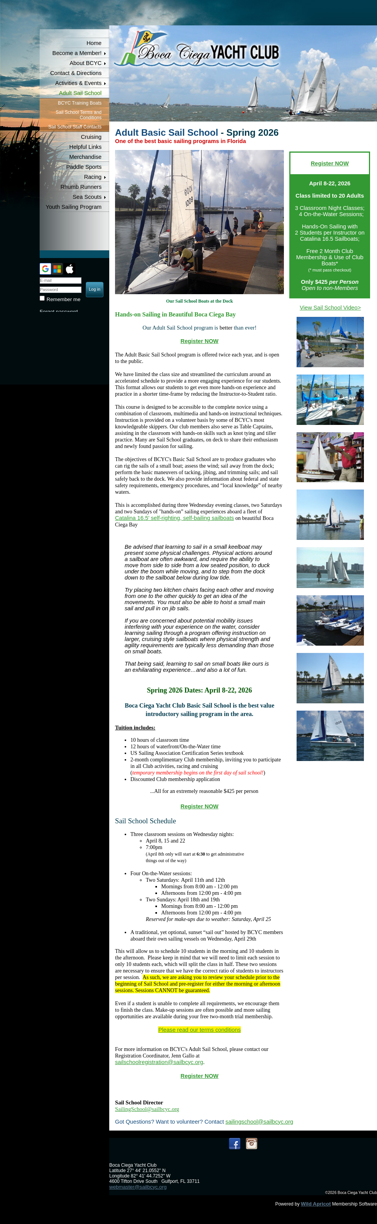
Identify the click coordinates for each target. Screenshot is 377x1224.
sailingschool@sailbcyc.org (259, 1122)
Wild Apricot (316, 1204)
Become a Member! (77, 53)
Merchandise (85, 157)
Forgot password (59, 312)
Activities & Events (78, 83)
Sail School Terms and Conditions (79, 115)
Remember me (63, 299)
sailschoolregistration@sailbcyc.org (159, 1062)
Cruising (91, 137)
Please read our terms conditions (199, 1030)
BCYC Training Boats (80, 103)
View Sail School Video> (330, 308)
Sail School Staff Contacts (75, 127)
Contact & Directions (76, 73)
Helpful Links (85, 147)
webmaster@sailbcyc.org (138, 1187)
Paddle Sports (84, 167)
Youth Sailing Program (74, 207)
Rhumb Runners (81, 187)
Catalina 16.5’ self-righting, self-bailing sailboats (174, 518)
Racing (93, 177)
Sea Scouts (87, 197)
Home (94, 43)
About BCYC (86, 63)
